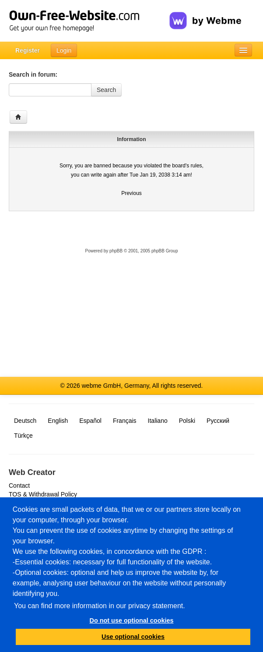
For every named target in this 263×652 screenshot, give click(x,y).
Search (106, 89)
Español (90, 420)
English (58, 420)
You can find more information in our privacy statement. (99, 605)
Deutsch (25, 420)
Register (27, 50)
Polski (187, 420)
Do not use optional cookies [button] (132, 620)
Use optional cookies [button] (133, 636)
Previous (131, 193)
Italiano (158, 420)
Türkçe (23, 435)
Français (125, 420)
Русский (218, 420)
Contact (19, 485)
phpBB (116, 250)
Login (63, 50)
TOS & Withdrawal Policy (43, 494)
